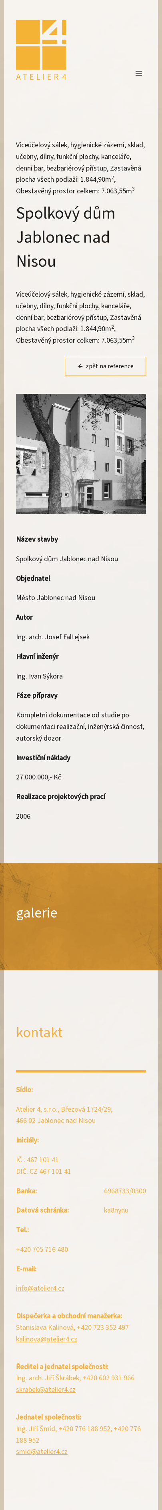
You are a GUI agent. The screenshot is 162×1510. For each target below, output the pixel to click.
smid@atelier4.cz (42, 1452)
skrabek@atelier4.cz (46, 1390)
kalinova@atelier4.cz (46, 1339)
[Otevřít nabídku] (138, 73)
